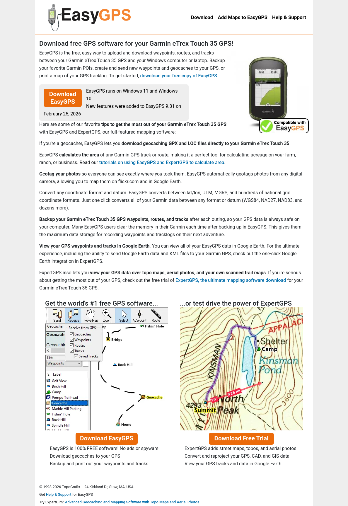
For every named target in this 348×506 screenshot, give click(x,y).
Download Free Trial (241, 438)
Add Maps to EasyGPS (242, 17)
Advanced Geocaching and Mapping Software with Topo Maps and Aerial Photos (132, 502)
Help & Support (58, 494)
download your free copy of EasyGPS (178, 76)
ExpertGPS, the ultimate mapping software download (230, 280)
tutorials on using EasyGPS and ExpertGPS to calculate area (161, 162)
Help (289, 17)
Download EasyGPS (62, 98)
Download (202, 17)
